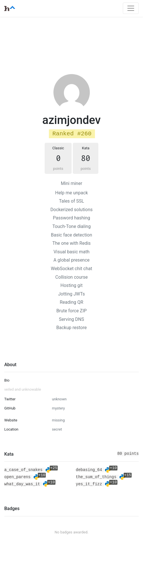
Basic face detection (71, 235)
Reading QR (71, 302)
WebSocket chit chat (71, 268)
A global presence (71, 260)
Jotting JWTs (71, 294)
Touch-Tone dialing (71, 226)
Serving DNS (71, 319)
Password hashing (71, 218)
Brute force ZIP (71, 310)
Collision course (71, 277)
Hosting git (72, 285)
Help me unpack (71, 192)
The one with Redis (71, 243)
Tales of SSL (71, 201)
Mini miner (71, 183)
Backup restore (71, 327)
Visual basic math (71, 251)
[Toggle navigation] (131, 8)
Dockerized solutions (71, 209)
